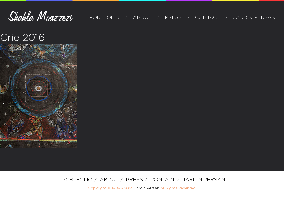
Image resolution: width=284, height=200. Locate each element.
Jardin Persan (254, 17)
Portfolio (104, 17)
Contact (207, 17)
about (142, 17)
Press (173, 17)
